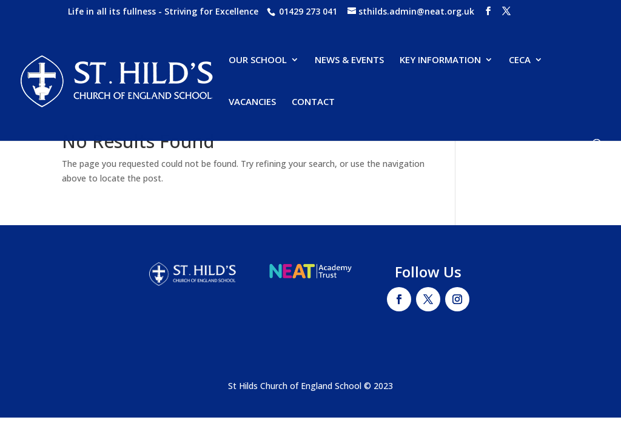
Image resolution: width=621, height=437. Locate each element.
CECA (520, 60)
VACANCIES (252, 102)
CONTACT (313, 102)
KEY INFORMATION (440, 60)
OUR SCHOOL (258, 60)
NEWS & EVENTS (349, 60)
